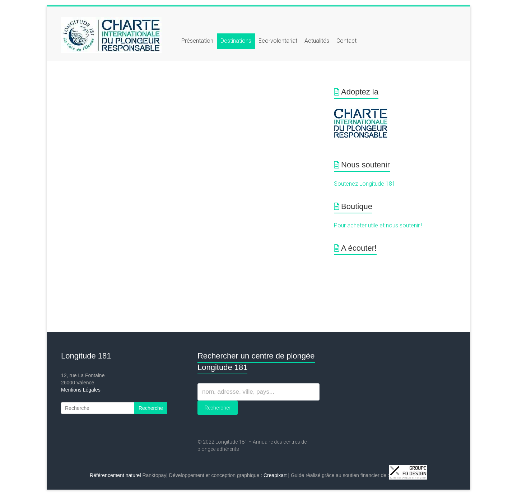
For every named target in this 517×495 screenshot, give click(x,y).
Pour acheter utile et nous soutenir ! (378, 225)
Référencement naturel (115, 475)
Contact (346, 40)
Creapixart (275, 475)
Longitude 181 (86, 355)
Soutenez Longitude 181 (364, 183)
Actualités (316, 40)
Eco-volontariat (277, 40)
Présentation (197, 40)
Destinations (235, 40)
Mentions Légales (81, 390)
